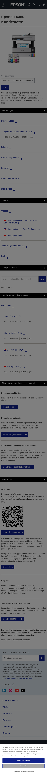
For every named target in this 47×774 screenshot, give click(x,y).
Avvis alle (23, 766)
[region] (23, 759)
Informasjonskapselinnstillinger (23, 771)
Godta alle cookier (23, 760)
